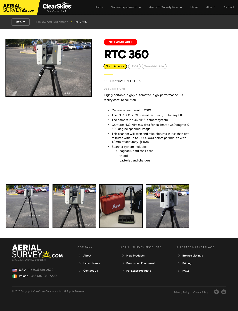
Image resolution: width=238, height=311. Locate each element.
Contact (228, 7)
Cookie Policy (200, 292)
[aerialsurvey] (18, 8)
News (194, 7)
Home (99, 7)
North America (115, 66)
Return (20, 22)
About (210, 7)
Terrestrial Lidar (154, 66)
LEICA (134, 66)
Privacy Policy (181, 292)
